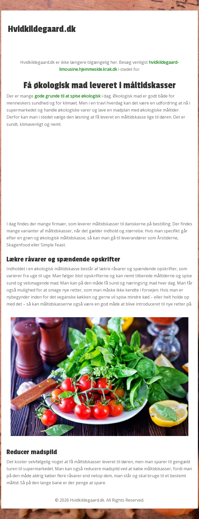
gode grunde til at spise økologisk (67, 96)
